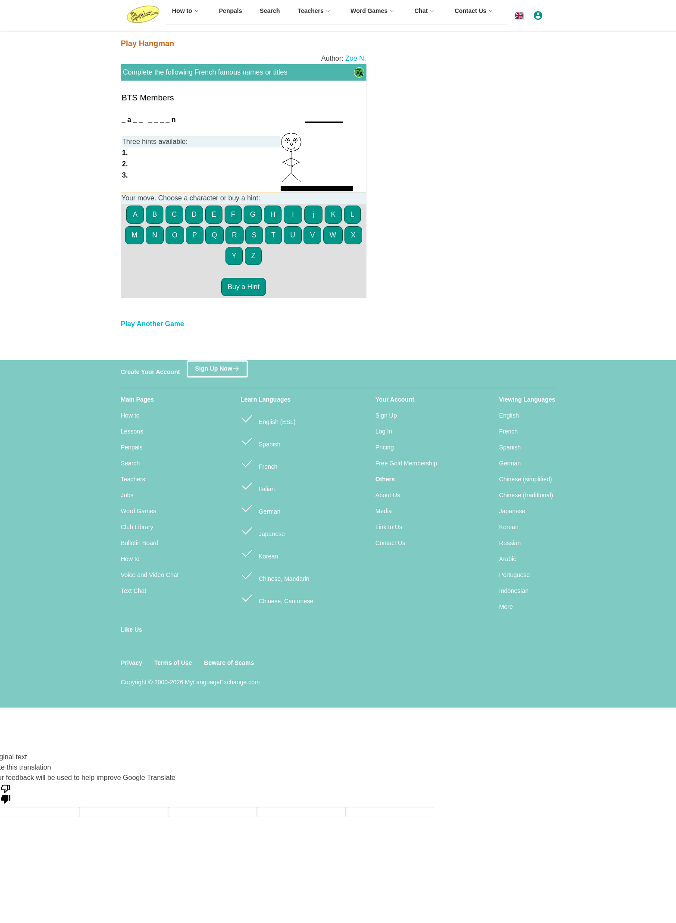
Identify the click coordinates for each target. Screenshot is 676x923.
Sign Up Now (217, 367)
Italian (258, 485)
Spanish (260, 440)
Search (130, 463)
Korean (259, 553)
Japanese (263, 530)
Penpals (132, 447)
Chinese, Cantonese (277, 597)
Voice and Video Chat (149, 574)
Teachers (133, 479)
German (260, 508)
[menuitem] (187, 14)
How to (130, 415)
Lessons (132, 431)
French (259, 463)
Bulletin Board (139, 542)
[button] (520, 15)
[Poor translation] (5, 793)
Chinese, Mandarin (275, 575)
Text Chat (133, 590)
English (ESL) (268, 418)
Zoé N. (355, 58)
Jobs (127, 495)
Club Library (137, 527)
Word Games (138, 511)
